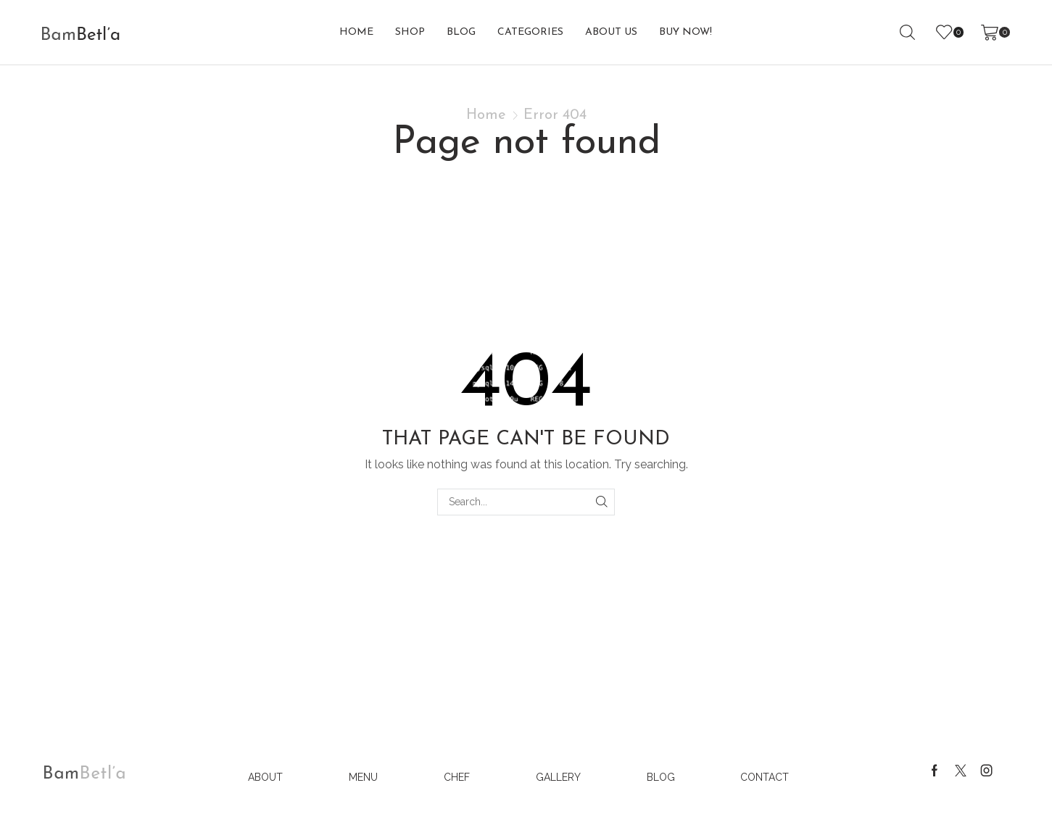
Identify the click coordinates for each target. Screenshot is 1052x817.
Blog (461, 32)
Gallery (558, 777)
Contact (764, 777)
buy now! (685, 32)
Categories (530, 32)
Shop (410, 32)
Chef (457, 777)
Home (356, 32)
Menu (363, 777)
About (265, 777)
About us (611, 32)
